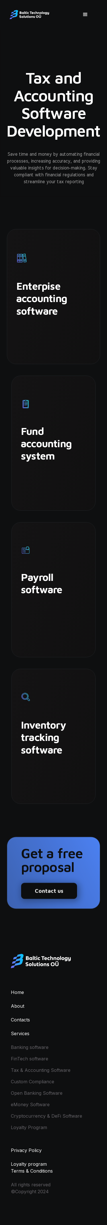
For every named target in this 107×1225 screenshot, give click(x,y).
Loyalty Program (29, 1127)
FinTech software (29, 1059)
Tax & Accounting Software (40, 1070)
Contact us (49, 893)
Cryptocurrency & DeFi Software (46, 1116)
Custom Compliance (32, 1081)
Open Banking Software (36, 1093)
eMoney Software (30, 1104)
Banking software (30, 1047)
